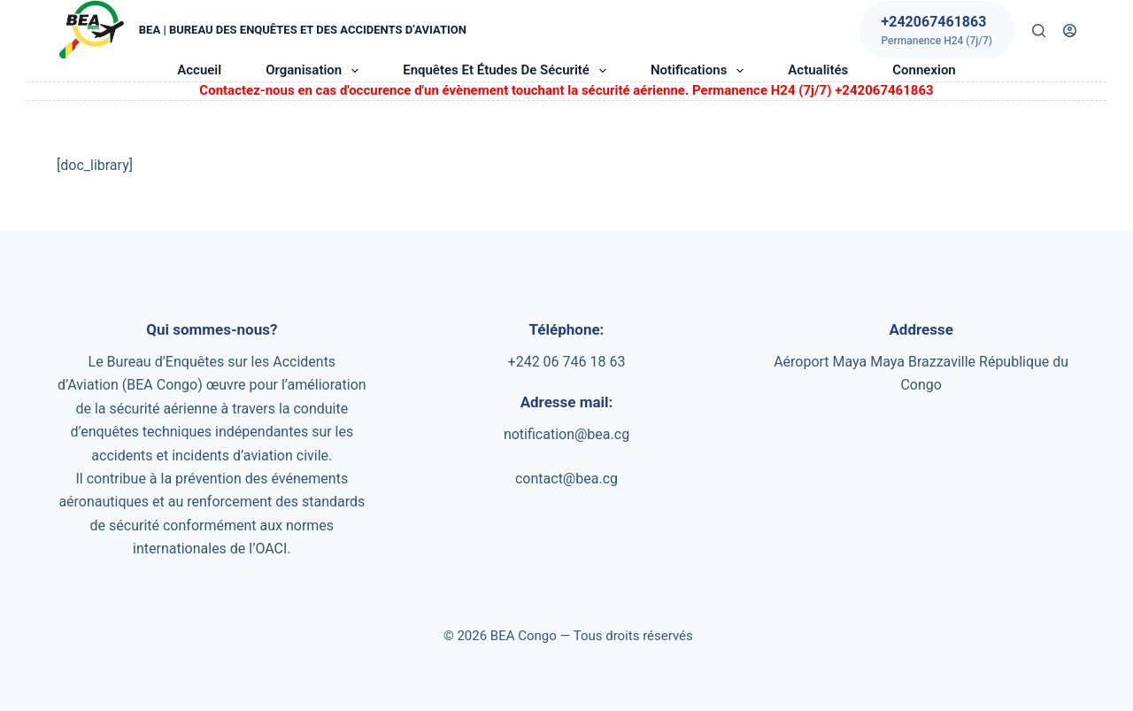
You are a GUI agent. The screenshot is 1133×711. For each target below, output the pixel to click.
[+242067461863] (936, 30)
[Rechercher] (1038, 30)
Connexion (923, 70)
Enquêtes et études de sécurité (508, 70)
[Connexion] (1069, 30)
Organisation (316, 70)
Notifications (701, 70)
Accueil (199, 70)
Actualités (818, 70)
